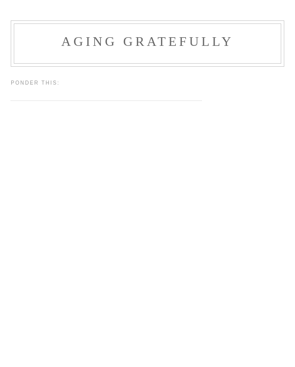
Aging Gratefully (147, 41)
